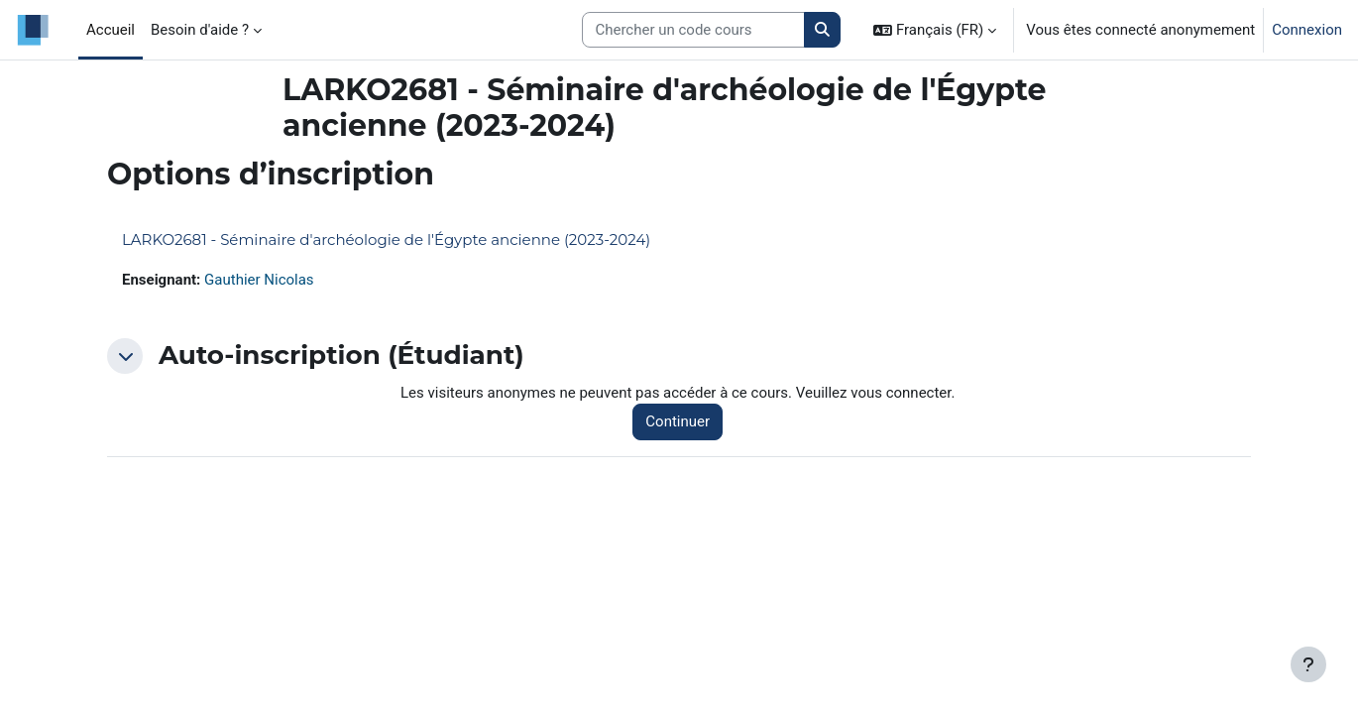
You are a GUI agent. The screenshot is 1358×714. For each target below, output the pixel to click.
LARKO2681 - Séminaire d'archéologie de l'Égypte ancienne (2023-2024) (386, 239)
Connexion (1307, 30)
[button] (934, 30)
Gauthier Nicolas (259, 280)
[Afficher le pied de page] (1308, 664)
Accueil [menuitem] (110, 30)
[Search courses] (693, 30)
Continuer (677, 421)
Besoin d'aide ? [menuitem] (200, 30)
